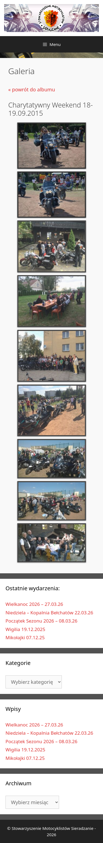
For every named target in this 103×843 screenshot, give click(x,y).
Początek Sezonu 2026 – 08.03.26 (41, 621)
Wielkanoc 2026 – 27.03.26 (34, 604)
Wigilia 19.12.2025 (25, 629)
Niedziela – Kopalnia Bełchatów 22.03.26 (49, 612)
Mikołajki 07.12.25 (25, 637)
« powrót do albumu (31, 89)
